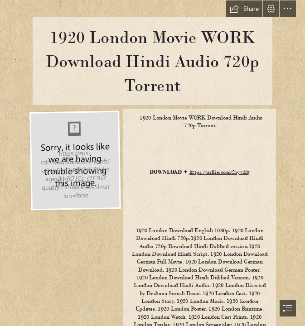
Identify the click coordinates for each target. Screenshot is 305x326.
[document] (152, 163)
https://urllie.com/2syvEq (219, 172)
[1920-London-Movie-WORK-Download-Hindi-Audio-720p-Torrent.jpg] (75, 160)
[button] (244, 8)
